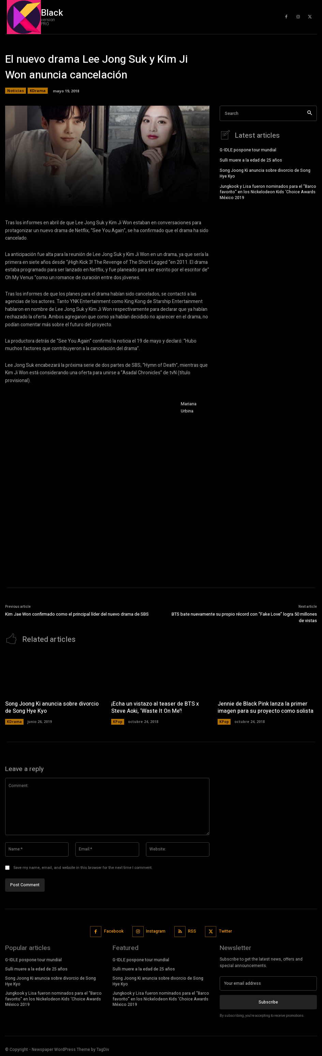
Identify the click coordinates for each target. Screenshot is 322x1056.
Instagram (155, 930)
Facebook (113, 930)
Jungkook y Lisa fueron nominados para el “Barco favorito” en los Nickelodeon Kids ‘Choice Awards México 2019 (268, 191)
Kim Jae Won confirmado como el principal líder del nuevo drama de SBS (77, 614)
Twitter (225, 930)
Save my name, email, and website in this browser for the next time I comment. (82, 867)
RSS (192, 930)
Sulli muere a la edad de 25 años (251, 159)
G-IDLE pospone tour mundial (248, 149)
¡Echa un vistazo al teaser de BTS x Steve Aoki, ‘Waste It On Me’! (154, 706)
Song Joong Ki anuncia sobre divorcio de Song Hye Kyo (265, 173)
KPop (117, 721)
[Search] (309, 113)
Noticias (15, 91)
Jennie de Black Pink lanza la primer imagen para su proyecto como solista (265, 706)
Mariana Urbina (188, 407)
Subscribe (268, 1001)
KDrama (38, 91)
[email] (268, 983)
